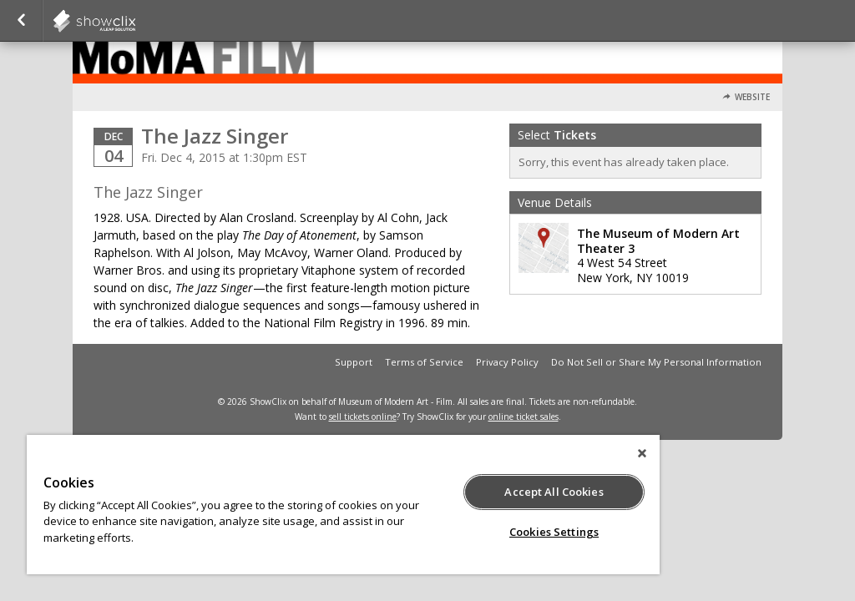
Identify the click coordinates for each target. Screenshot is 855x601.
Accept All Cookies (553, 491)
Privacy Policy (507, 362)
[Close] (642, 453)
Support (353, 362)
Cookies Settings (554, 531)
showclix (135, 20)
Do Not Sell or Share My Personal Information (656, 362)
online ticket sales (523, 416)
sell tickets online (363, 416)
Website (752, 97)
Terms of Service (424, 362)
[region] (343, 504)
